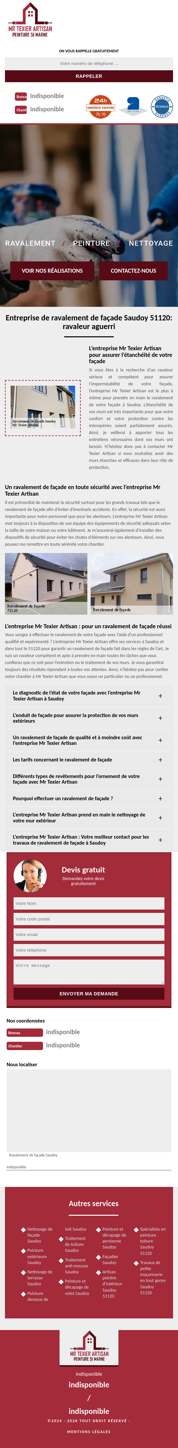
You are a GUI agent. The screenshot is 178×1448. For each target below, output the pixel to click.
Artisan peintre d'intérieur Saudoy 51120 (112, 1284)
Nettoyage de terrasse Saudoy (40, 1278)
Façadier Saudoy (110, 1259)
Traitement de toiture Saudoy (75, 1244)
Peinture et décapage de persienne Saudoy (114, 1238)
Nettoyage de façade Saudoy (40, 1235)
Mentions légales (89, 1431)
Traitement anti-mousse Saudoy (76, 1266)
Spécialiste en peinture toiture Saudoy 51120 (153, 1241)
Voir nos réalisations (52, 270)
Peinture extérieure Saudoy (37, 1256)
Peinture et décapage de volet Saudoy (77, 1287)
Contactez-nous (133, 270)
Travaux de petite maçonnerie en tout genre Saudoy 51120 (153, 1278)
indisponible (47, 96)
